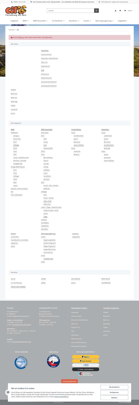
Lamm (15, 185)
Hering (46, 167)
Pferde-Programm (50, 243)
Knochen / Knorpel (19, 161)
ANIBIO (13, 90)
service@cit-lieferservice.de (21, 342)
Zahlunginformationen (49, 86)
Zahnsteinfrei (48, 252)
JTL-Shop (128, 402)
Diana (13, 246)
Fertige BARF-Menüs (18, 167)
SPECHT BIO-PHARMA (18, 287)
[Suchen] (70, 10)
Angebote (75, 234)
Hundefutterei (79, 136)
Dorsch (46, 161)
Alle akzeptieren (114, 387)
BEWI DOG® (106, 279)
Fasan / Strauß (49, 198)
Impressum (45, 74)
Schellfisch (47, 176)
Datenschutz (45, 66)
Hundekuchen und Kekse (19, 240)
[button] (115, 10)
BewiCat (76, 154)
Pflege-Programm (49, 246)
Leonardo (14, 109)
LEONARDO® (106, 283)
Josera (13, 113)
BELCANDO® (75, 279)
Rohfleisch (14, 133)
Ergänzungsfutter (50, 240)
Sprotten (47, 179)
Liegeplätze (76, 237)
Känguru (16, 136)
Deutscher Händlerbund (49, 58)
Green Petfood (79, 145)
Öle (12, 192)
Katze (73, 148)
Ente (45, 195)
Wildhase (47, 189)
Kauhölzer (44, 229)
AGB (42, 70)
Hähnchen (47, 204)
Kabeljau (47, 170)
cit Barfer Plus (48, 259)
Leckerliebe (108, 136)
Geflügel (16, 145)
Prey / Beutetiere (16, 195)
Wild (14, 154)
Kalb (45, 139)
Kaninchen (17, 139)
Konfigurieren (114, 392)
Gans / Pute (47, 201)
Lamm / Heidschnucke (21, 157)
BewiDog (107, 148)
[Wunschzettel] (120, 10)
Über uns (44, 62)
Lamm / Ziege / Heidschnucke (51, 207)
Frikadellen (45, 226)
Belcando (14, 94)
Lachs (45, 173)
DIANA (13, 105)
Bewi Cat (14, 98)
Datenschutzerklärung (61, 397)
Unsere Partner (46, 54)
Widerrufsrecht (46, 78)
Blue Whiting (48, 157)
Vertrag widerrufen (69, 381)
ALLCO (13, 279)
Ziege (45, 216)
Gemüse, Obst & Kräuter (19, 189)
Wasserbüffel (48, 148)
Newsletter (45, 50)
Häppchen (14, 243)
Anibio (43, 237)
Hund (73, 133)
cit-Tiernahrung (16, 283)
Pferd (15, 148)
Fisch (15, 151)
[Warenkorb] (128, 10)
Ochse (46, 142)
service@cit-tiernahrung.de (21, 325)
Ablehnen (114, 398)
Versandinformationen (49, 82)
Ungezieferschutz (50, 249)
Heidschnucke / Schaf (51, 210)
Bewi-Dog (14, 101)
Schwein (44, 220)
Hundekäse (45, 223)
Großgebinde (17, 164)
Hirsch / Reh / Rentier (51, 185)
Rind (15, 142)
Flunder (46, 164)
